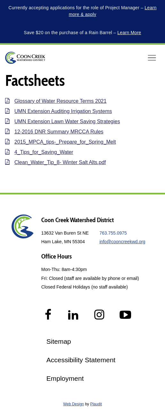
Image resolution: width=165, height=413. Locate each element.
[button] (152, 58)
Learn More (129, 32)
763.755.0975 (113, 233)
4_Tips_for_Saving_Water (43, 152)
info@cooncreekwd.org (122, 241)
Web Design (73, 404)
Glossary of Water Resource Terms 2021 (60, 101)
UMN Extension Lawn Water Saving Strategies (67, 121)
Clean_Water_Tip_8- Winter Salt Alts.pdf (60, 162)
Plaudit (96, 404)
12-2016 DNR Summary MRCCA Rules (58, 131)
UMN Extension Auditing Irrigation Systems (63, 111)
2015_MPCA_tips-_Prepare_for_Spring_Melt (65, 142)
